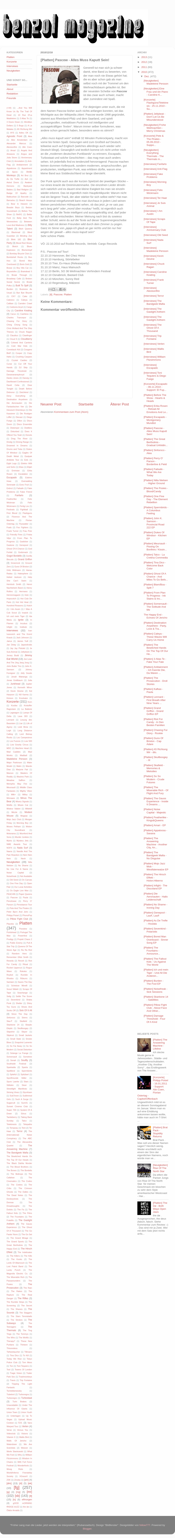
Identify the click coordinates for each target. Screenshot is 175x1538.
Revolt (21, 961)
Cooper (19, 353)
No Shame (23, 865)
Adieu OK (23, 133)
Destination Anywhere (17, 399)
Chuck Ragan (25, 332)
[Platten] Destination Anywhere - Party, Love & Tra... (155, 625)
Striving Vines (13, 1092)
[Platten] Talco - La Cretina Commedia (156, 556)
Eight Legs (12, 463)
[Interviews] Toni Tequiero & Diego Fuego (155, 375)
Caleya (24, 300)
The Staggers (25, 1313)
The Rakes (16, 1291)
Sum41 (24, 1103)
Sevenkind (15, 1000)
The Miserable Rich (15, 1277)
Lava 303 (22, 716)
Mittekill (28, 808)
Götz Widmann (14, 570)
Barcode (25, 197)
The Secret (26, 1305)
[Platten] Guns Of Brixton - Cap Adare (153, 741)
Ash (26, 179)
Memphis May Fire (17, 784)
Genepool (23, 545)
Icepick (25, 613)
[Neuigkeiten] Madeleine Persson (156, 82)
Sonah (13, 1060)
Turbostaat (26, 1398)
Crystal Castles (19, 360)
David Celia (13, 385)
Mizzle (14, 812)
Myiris (9, 840)
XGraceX (23, 1476)
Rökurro (23, 978)
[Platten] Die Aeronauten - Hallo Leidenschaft (156, 896)
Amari (13, 150)
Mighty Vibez (26, 791)
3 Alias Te (24, 118)
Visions (24, 1433)
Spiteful (13, 1074)
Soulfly (24, 1060)
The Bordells (26, 1170)
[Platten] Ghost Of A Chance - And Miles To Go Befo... (156, 576)
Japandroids (26, 645)
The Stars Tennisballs (21, 1316)
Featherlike (12, 499)
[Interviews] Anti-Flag (155, 169)
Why (20, 1455)
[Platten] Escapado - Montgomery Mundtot (155, 420)
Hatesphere (23, 573)
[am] (26, 1480)
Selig (9, 996)
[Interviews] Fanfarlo (155, 164)
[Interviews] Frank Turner (154, 281)
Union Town (12, 1412)
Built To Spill (22, 285)
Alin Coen (27, 147)
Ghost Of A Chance (15, 549)
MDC (9, 748)
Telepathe (27, 1124)
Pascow (58, 294)
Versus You (22, 1430)
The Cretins (17, 1185)
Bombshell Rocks (15, 257)
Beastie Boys (13, 207)
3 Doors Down (13, 122)
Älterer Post (119, 404)
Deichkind (23, 392)
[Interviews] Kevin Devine (154, 257)
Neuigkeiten (13, 70)
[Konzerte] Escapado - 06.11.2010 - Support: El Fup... (155, 386)
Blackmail (15, 232)
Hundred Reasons (15, 605)
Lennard (10, 720)
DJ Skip (23, 367)
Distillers (28, 428)
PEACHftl (11, 894)
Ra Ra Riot (26, 950)
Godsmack (23, 552)
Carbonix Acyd (16, 307)
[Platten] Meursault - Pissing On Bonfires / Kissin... (155, 546)
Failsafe (20, 488)
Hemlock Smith (14, 584)
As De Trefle (13, 179)
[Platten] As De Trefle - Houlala (156, 922)
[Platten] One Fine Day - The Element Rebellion (156, 499)
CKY (13, 296)
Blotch (15, 246)
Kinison (10, 698)
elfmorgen (27, 1499)
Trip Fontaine (26, 1380)
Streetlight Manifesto (17, 1089)
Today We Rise (14, 1359)
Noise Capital (15, 872)
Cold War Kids (19, 346)
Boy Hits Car (23, 268)
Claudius (14, 335)
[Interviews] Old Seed (156, 235)
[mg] (18, 1492)
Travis (12, 1380)
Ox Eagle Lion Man (19, 890)
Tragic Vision (16, 1373)
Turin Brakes (19, 1401)
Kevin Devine (17, 691)
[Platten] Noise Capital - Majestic (155, 811)
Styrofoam (27, 1092)
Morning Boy (22, 823)
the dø (26, 1507)
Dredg (9, 442)
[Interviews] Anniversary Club (155, 228)
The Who (11, 1337)
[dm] (9, 1483)
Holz (27, 595)
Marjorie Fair (22, 769)
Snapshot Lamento (23, 1042)
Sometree (27, 1057)
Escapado (12, 477)
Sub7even (14, 1096)
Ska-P (9, 1021)
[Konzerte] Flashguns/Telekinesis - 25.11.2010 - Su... (156, 104)
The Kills (28, 1256)
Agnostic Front (14, 136)
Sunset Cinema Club (17, 1106)
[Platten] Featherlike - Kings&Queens (156, 819)
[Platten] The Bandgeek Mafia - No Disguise (155, 855)
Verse (9, 1430)
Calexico (10, 300)
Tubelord (10, 1394)
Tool (8, 1369)
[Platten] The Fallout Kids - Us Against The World (155, 961)
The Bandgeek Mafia (17, 1152)
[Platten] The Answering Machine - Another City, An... (155, 843)
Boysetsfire (12, 271)
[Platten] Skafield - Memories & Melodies (154, 768)
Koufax (14, 705)
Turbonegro (12, 1398)
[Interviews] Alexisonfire (152, 289)
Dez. (147, 76)
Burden (10, 289)
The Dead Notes (15, 1195)
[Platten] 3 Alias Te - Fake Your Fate (155, 660)
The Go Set (26, 1234)
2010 (144, 72)
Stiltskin (10, 1085)
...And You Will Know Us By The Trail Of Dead (19, 111)
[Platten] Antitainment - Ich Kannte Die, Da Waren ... (156, 670)
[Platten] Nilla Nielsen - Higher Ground (156, 482)
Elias (21, 467)
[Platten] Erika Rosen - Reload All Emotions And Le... (156, 408)
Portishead (11, 932)
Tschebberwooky (14, 1391)
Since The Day (19, 1014)
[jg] (8, 1492)
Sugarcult (11, 1103)
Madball (23, 755)
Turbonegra (23, 1394)
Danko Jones (13, 378)
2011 (144, 67)
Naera (9, 851)
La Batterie (26, 709)
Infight (9, 627)
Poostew (23, 929)
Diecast (19, 417)
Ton (11, 1366)
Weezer (24, 1448)
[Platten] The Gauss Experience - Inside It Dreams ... (156, 801)
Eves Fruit (24, 485)
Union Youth (26, 1412)
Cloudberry (26, 339)
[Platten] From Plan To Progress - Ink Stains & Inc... (155, 595)
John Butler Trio (14, 666)
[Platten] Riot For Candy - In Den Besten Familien (154, 722)
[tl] (50, 294)
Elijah (29, 467)
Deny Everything (16, 396)
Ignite (21, 620)
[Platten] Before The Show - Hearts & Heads (155, 398)
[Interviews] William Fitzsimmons (155, 358)
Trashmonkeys (25, 1377)
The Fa (20, 1209)
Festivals (11, 509)
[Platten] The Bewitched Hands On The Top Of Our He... (156, 649)
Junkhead (15, 684)
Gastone (10, 545)
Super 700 (11, 1110)
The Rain (27, 1288)
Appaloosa (11, 168)
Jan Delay (11, 645)
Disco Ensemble (24, 424)
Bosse (9, 268)
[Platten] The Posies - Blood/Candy (156, 490)
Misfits (9, 805)
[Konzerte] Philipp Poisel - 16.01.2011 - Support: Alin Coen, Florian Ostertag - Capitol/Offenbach (152, 1088)
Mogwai (24, 816)
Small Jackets (25, 1035)
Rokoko (23, 971)
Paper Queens (25, 894)
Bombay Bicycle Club (19, 253)
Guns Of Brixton (21, 566)
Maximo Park (23, 776)
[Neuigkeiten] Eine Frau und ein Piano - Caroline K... (156, 91)
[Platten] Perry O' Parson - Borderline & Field (155, 461)
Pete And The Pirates (19, 908)
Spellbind (11, 1071)
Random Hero (19, 953)
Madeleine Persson (17, 759)
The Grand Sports (15, 1241)
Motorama (11, 833)
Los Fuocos (15, 741)
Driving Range (22, 442)
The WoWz (24, 1337)
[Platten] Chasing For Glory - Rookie (156, 731)
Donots (29, 435)
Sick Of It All (25, 1010)
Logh (9, 730)
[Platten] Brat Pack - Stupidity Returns (160, 1132)
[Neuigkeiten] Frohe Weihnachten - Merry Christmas (155, 127)
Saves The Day (25, 982)
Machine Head (22, 748)
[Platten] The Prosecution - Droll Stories (155, 680)
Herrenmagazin (14, 595)
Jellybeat (25, 652)
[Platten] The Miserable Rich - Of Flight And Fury (156, 790)
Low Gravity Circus (19, 744)
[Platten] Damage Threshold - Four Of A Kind (154, 1018)
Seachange (22, 993)
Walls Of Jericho (16, 1441)
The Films (27, 1213)
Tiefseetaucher (13, 1352)
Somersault (12, 1057)
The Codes (26, 1181)
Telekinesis (12, 1124)
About (10, 89)
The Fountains (17, 1217)
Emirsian (16, 470)
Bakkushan (12, 197)
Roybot (10, 975)
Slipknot (10, 1035)
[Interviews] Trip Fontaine (153, 337)
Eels (26, 460)
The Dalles (23, 1192)
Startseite (85, 404)
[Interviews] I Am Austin (153, 212)
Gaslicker (24, 541)
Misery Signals (22, 801)
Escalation (23, 474)
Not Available (26, 876)
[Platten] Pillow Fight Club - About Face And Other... (155, 1007)
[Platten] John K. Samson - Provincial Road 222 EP (154, 523)
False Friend (26, 492)
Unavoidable (12, 1405)
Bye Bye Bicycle (24, 293)
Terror (20, 1131)
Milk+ (13, 794)
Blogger (87, 1528)
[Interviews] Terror (154, 295)
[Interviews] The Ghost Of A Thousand (153, 327)
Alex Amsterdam (19, 140)
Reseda (10, 961)
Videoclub (11, 1433)
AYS (12, 133)
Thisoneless (12, 1348)
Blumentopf (27, 250)
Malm (19, 766)
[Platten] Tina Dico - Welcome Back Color (155, 565)
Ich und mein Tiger (16, 616)
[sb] (17, 1495)
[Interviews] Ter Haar (155, 198)
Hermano (23, 591)
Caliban (10, 303)
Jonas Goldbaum (15, 680)
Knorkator (23, 698)
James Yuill (22, 641)
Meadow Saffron (16, 780)
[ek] (30, 1483)
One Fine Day (16, 883)
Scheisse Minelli (19, 985)
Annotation (19, 161)
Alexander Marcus (16, 143)
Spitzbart (25, 1074)
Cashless (24, 314)
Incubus (23, 623)
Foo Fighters (22, 527)
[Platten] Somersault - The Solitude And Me (156, 606)
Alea (30, 136)
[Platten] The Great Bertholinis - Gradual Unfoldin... (156, 442)
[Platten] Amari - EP (155, 825)
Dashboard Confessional (18, 381)
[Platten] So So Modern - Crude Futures (154, 779)
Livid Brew (23, 727)
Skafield (23, 1021)
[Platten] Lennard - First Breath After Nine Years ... (155, 699)
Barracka (11, 200)
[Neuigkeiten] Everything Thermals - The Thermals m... (154, 155)
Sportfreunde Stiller (17, 1078)
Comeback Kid (13, 349)
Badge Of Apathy (17, 193)
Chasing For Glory (17, 321)
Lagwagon (14, 712)
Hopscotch (11, 598)
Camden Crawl (25, 303)
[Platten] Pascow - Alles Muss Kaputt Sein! (155, 431)
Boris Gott (24, 264)
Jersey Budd (13, 655)
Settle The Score (24, 996)
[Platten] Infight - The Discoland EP (155, 887)
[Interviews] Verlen (154, 343)
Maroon (10, 773)
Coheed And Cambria (21, 342)
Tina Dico (14, 1355)
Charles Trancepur (16, 317)
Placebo (10, 924)
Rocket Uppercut (14, 968)
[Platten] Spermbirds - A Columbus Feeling (156, 510)
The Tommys (22, 1334)
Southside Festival (16, 1064)
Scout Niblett (12, 989)
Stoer (24, 1085)
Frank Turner (13, 531)
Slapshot (10, 1032)
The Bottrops (17, 1174)
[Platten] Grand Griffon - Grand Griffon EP (154, 711)
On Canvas (27, 880)
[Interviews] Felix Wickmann (153, 191)
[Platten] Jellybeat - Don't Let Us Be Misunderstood (154, 116)
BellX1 (19, 214)
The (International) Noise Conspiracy (19, 1135)
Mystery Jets (22, 840)
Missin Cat (23, 805)
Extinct (10, 488)
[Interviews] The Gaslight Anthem (154, 310)
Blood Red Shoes (24, 243)
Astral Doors (13, 182)
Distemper (14, 428)
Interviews (12, 66)
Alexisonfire (12, 147)
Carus (13, 314)
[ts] (14, 1499)
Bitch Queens (25, 229)
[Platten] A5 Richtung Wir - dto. (155, 751)
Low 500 (28, 741)
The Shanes (16, 1309)
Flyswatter (23, 524)
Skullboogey (22, 1028)
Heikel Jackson (14, 577)
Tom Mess (27, 1362)
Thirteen (24, 1345)
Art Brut (24, 175)
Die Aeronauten (14, 403)
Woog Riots (15, 1469)
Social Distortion (24, 1049)
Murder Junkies (22, 837)
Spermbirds (27, 1071)
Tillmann (28, 1352)
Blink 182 (16, 239)
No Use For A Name (17, 869)
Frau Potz (27, 531)
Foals (9, 527)
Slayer (24, 1032)
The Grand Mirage (19, 1238)
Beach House (25, 200)
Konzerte (12, 61)
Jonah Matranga (19, 677)
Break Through (19, 275)
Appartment (26, 168)
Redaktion (12, 93)
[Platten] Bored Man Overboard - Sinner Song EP (156, 939)
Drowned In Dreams (17, 445)
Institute (23, 627)
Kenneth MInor (25, 687)
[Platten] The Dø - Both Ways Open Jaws (160, 1207)
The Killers (15, 1256)
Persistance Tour (24, 904)
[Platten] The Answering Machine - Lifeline (160, 1044)
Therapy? (11, 1341)
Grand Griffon (25, 559)
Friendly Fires (16, 534)
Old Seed (14, 880)
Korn (30, 702)
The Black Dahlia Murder (19, 1163)
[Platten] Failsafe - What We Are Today (154, 472)
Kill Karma (23, 694)
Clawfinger (27, 335)
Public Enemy (16, 943)
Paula (25, 897)
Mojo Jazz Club (14, 819)
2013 (144, 57)
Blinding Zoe (26, 236)
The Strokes (16, 1320)
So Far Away (16, 1046)
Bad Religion (23, 189)
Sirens (24, 1017)
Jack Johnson (22, 637)
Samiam (10, 982)
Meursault (11, 787)
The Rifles (23, 1298)
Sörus (23, 1113)
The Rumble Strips (15, 1302)
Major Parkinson (14, 762)
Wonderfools (23, 1465)
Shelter (19, 1003)
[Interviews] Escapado (151, 366)
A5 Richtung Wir (24, 129)
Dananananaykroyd (15, 374)
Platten (68, 294)
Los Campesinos (24, 737)
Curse (9, 364)
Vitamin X (11, 1437)
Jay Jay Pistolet (17, 648)
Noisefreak (11, 876)
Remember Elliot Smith (17, 957)
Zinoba (17, 1480)
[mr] (29, 1491)
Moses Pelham (14, 826)
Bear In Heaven (19, 204)
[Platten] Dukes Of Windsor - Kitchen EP (155, 535)
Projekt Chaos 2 (24, 939)
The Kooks (16, 1259)
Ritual (25, 964)
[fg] (16, 1487)
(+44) (9, 108)
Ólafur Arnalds (13, 1510)
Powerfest (22, 936)
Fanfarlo (19, 495)
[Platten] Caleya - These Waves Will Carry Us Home (155, 636)
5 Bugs (20, 125)
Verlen (25, 1426)
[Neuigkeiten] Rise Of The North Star (160, 1168)
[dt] (20, 1483)
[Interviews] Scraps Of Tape (154, 220)
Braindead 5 (26, 271)
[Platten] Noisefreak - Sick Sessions (155, 990)
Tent (23, 1128)
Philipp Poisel (13, 915)
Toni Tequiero (23, 1366)
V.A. (20, 1422)
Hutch (29, 605)
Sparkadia (11, 1067)
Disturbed (15, 431)
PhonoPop (27, 915)
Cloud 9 (13, 339)
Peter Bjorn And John (17, 912)
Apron (15, 172)
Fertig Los (24, 506)
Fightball (24, 509)
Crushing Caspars (23, 357)
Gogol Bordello (14, 556)
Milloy (25, 794)
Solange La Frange (19, 1053)
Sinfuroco (11, 1017)
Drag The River (19, 438)
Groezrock (15, 563)
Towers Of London (23, 1369)
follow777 (144, 1525)
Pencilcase (11, 901)
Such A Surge (21, 1099)
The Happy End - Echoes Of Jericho (155, 616)
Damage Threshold (16, 371)
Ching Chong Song (17, 325)
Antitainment (22, 165)
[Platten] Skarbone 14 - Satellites (156, 998)
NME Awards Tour (17, 844)
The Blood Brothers (19, 1167)
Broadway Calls (14, 278)
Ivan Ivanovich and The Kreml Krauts (19, 634)
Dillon (19, 421)
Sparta (25, 1067)
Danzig (25, 378)
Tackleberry (12, 1117)
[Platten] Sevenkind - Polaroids (155, 930)
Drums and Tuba (14, 449)
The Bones (12, 1170)
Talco (24, 1121)
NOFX (9, 848)
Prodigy (10, 939)
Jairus (9, 641)
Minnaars (11, 798)
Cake (25, 296)
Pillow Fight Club (19, 919)
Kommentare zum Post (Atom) (71, 412)
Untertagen (16, 1416)
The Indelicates (25, 1252)
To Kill (26, 1355)
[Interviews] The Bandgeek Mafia (154, 302)
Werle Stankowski (15, 1451)
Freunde (11, 98)
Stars (26, 1081)
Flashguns (27, 513)
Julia (30, 680)
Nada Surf (22, 847)
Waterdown (12, 1444)
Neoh (23, 858)
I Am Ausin (15, 609)
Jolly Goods (26, 673)
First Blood (12, 513)
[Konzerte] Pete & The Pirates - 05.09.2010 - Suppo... (154, 140)
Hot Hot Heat (22, 602)
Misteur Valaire (14, 808)
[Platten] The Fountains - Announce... (152, 950)
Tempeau (14, 1128)
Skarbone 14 (13, 1025)
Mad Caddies (14, 752)
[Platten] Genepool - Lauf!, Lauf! (155, 914)
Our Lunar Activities (23, 887)
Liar (21, 723)
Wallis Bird (24, 1437)
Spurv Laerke (13, 1081)
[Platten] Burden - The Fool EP (154, 982)
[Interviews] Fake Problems (153, 175)
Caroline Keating (23, 310)
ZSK (9, 1480)
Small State (15, 1039)
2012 (144, 62)
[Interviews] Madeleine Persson (156, 249)
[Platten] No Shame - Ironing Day (155, 906)
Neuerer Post (50, 404)
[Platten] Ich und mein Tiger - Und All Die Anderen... (156, 972)
